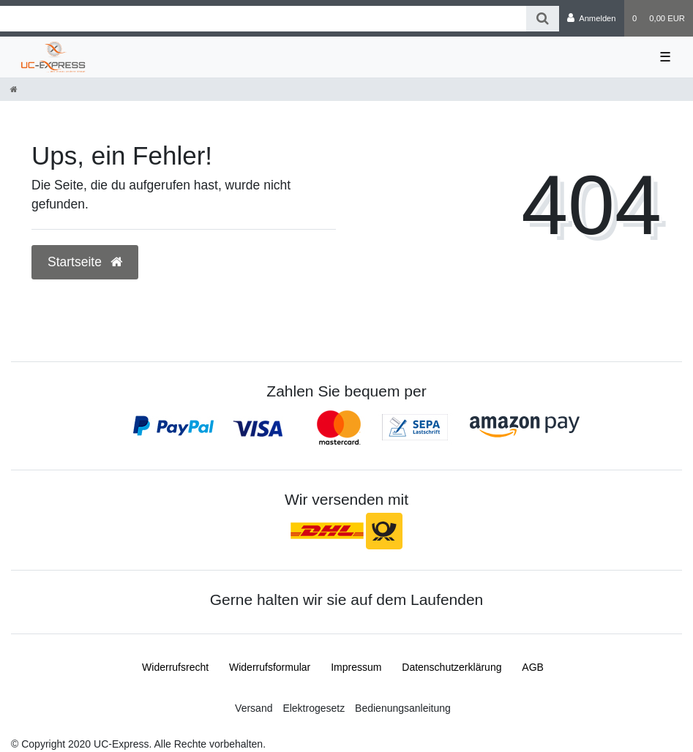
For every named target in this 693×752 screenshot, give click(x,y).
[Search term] (263, 18)
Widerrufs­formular (269, 667)
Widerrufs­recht (175, 667)
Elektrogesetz (313, 708)
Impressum (356, 667)
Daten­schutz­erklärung (451, 667)
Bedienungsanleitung (403, 708)
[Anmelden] (591, 18)
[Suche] (542, 18)
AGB (533, 667)
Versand (253, 708)
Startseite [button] (85, 262)
